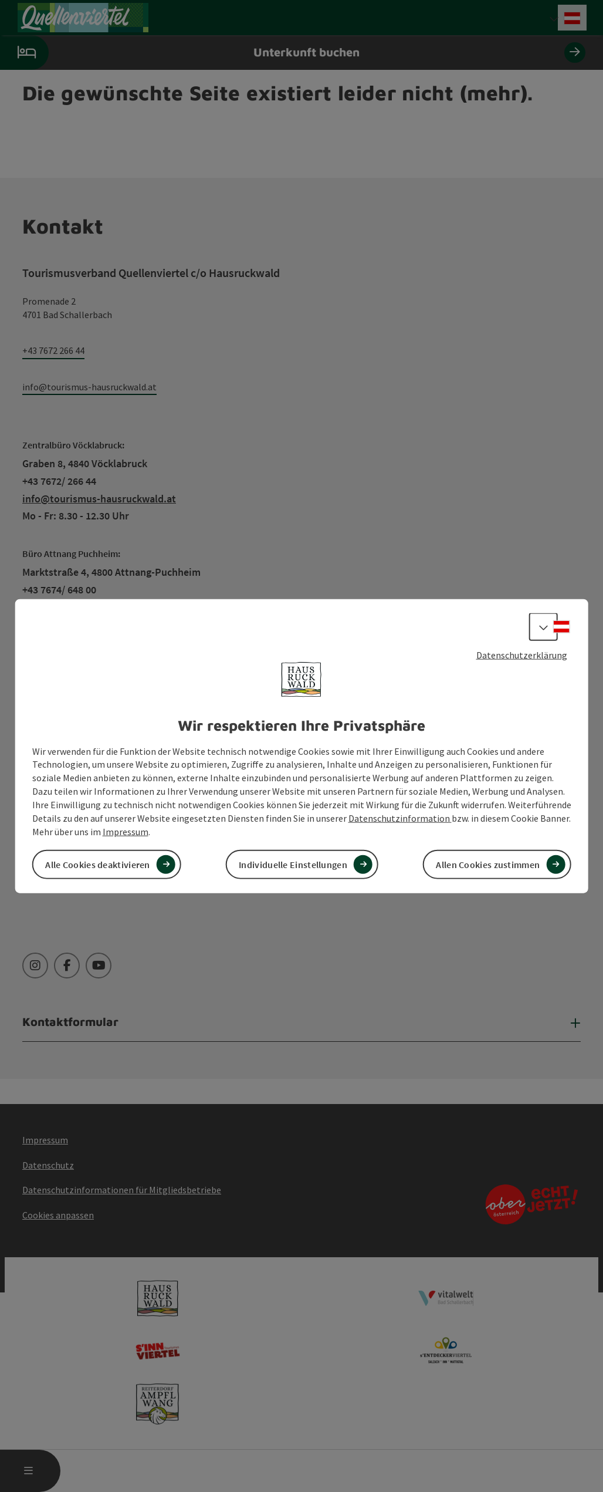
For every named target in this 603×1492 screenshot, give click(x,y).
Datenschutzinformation (400, 817)
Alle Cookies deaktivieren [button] (97, 864)
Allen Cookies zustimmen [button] (488, 864)
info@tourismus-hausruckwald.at (89, 387)
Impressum (125, 831)
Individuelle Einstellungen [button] (293, 864)
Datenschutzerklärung (521, 655)
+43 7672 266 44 (53, 350)
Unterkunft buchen (292, 52)
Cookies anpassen (58, 1215)
